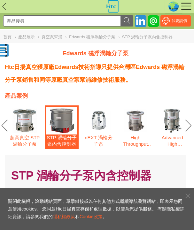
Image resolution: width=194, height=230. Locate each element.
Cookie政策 (91, 216)
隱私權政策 (64, 216)
